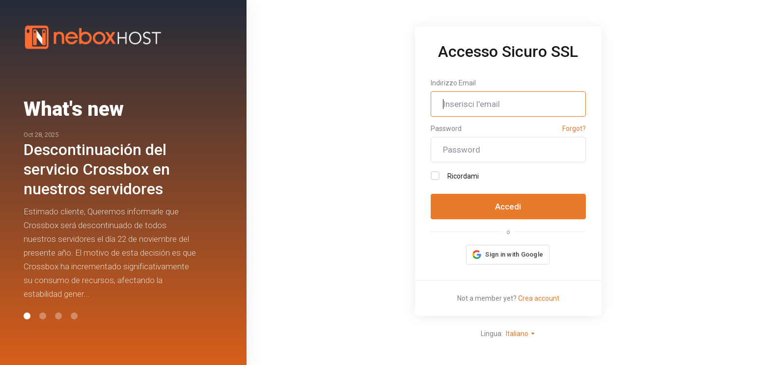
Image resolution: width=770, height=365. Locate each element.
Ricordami (455, 175)
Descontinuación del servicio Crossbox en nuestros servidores (97, 169)
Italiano (521, 334)
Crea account (538, 298)
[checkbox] (435, 175)
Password (446, 128)
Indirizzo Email (453, 83)
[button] (27, 316)
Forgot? (574, 128)
